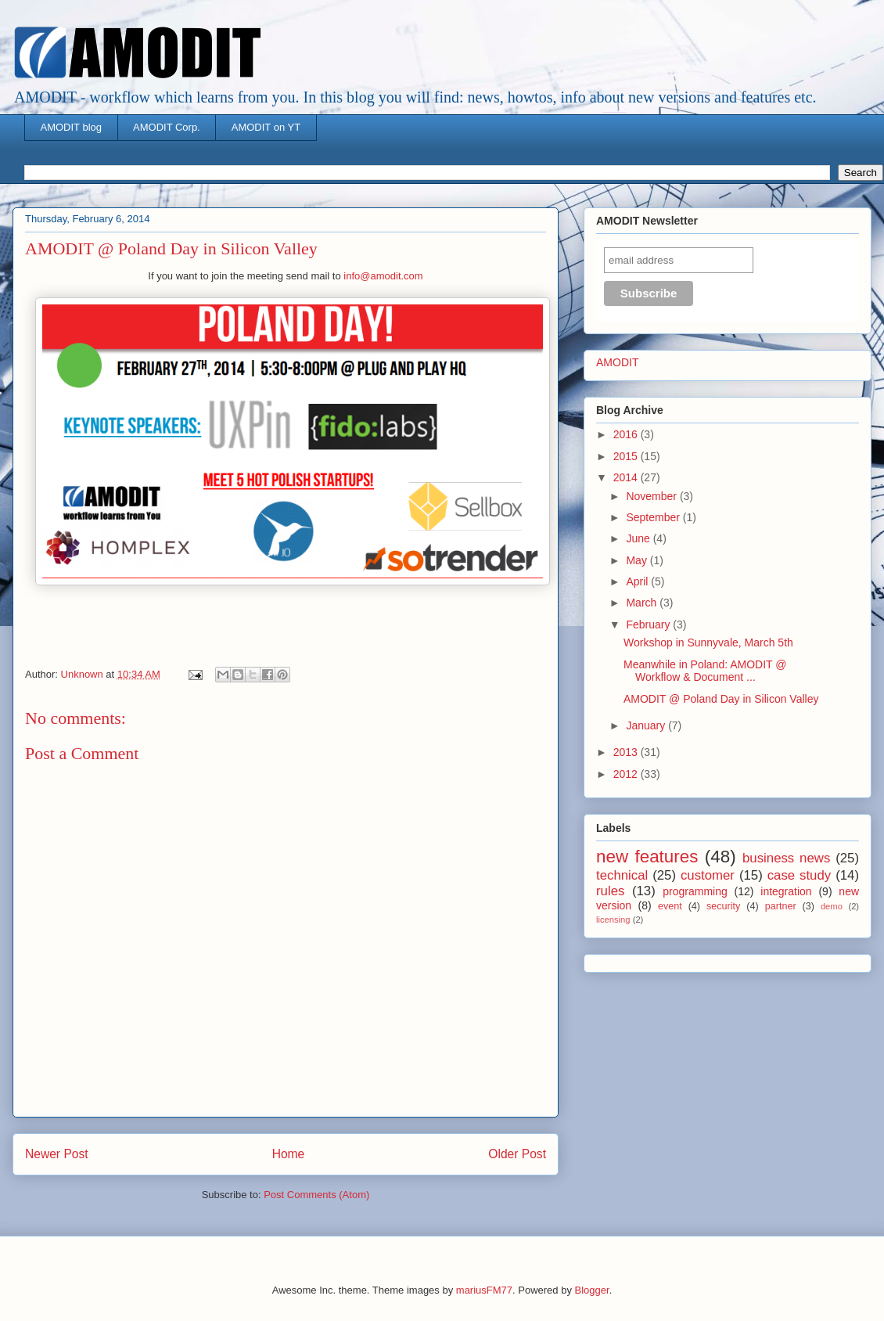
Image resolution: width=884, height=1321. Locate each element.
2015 (627, 456)
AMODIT (617, 362)
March (642, 602)
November (652, 496)
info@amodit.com (382, 276)
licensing (613, 919)
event (670, 906)
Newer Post (56, 1154)
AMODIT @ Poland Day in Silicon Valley (720, 699)
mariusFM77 (484, 1290)
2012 (627, 774)
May (637, 560)
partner (780, 906)
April (638, 581)
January (647, 725)
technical (622, 875)
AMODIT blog (71, 127)
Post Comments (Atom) (316, 1194)
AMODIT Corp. (166, 127)
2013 (627, 752)
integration (785, 891)
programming (695, 891)
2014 (627, 477)
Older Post (517, 1154)
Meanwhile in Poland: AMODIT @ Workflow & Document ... (705, 671)
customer (708, 875)
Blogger (592, 1290)
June (639, 538)
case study (799, 875)
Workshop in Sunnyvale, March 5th (708, 642)
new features (647, 856)
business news (786, 858)
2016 (627, 434)
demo (832, 906)
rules (610, 891)
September (654, 517)
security (723, 906)
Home (288, 1154)
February (649, 624)
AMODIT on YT (266, 127)
